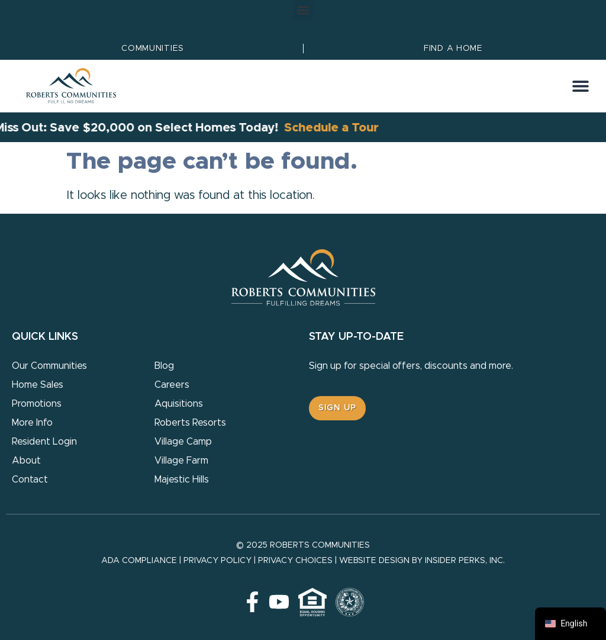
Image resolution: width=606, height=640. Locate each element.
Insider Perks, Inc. (465, 561)
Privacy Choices (295, 561)
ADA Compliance (139, 561)
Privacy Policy (217, 561)
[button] (303, 10)
